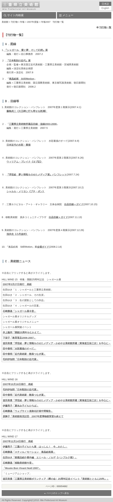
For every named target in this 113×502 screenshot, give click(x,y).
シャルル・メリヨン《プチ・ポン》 (26, 191)
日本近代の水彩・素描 (19, 144)
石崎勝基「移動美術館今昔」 (18, 462)
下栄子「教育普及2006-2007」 (19, 337)
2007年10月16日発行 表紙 (18, 384)
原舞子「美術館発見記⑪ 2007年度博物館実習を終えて (33, 416)
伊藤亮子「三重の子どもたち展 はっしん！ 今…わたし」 (35, 446)
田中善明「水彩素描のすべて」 (19, 348)
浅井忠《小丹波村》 (17, 234)
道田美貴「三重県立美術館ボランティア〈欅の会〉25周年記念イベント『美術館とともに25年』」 (56, 478)
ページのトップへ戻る (58, 493)
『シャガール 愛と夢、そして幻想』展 (26, 50)
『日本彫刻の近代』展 (19, 60)
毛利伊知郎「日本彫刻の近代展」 (21, 359)
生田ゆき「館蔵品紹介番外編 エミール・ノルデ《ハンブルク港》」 (40, 457)
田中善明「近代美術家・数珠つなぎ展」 (24, 354)
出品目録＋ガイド (73, 204)
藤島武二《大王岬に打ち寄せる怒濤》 (27, 111)
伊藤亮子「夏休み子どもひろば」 (21, 405)
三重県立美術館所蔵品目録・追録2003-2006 (33, 124)
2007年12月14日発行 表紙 (18, 441)
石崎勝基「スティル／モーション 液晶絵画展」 (29, 452)
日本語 (105, 3)
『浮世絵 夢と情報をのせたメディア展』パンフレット (37, 174)
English (105, 8)
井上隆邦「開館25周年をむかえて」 (22, 332)
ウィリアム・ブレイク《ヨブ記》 (25, 161)
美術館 (5, 22)
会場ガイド (43, 246)
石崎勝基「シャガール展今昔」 (19, 311)
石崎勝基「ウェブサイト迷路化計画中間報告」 (28, 411)
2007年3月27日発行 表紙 (17, 284)
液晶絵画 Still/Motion (21, 78)
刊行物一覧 (105, 27)
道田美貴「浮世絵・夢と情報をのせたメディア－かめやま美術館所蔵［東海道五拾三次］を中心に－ (57, 343)
